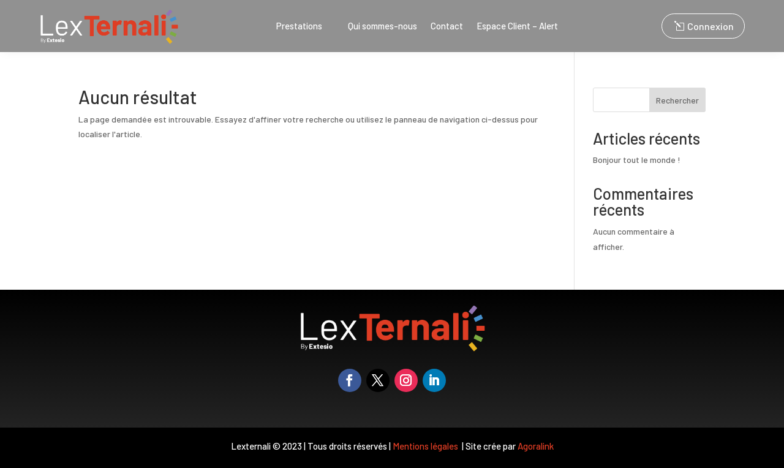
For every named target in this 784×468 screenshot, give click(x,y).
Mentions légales (426, 445)
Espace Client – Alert (517, 26)
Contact (447, 26)
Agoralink (536, 445)
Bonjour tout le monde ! (636, 159)
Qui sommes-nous (382, 26)
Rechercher (677, 100)
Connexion (710, 26)
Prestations (299, 26)
